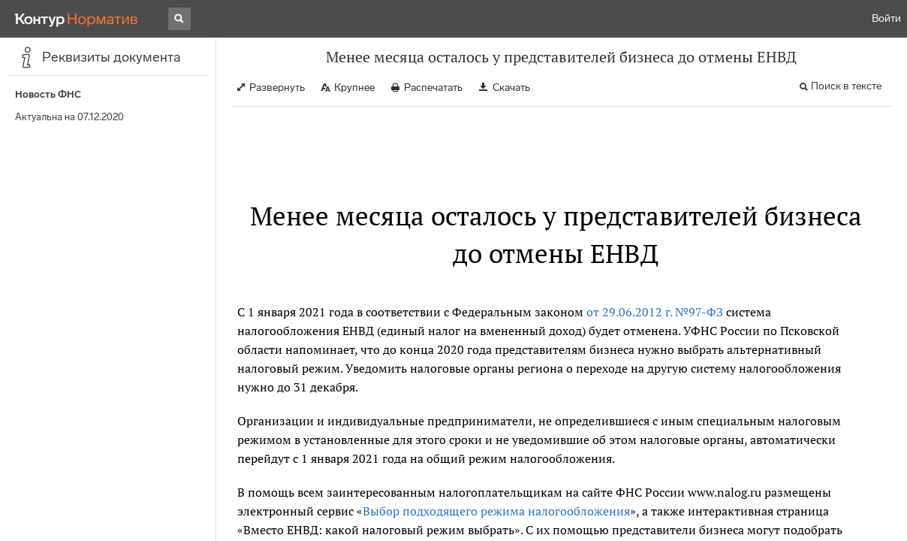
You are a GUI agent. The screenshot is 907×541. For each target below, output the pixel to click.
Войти (886, 18)
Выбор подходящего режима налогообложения (496, 511)
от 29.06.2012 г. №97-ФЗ (654, 312)
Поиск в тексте (846, 86)
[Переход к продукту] (76, 19)
